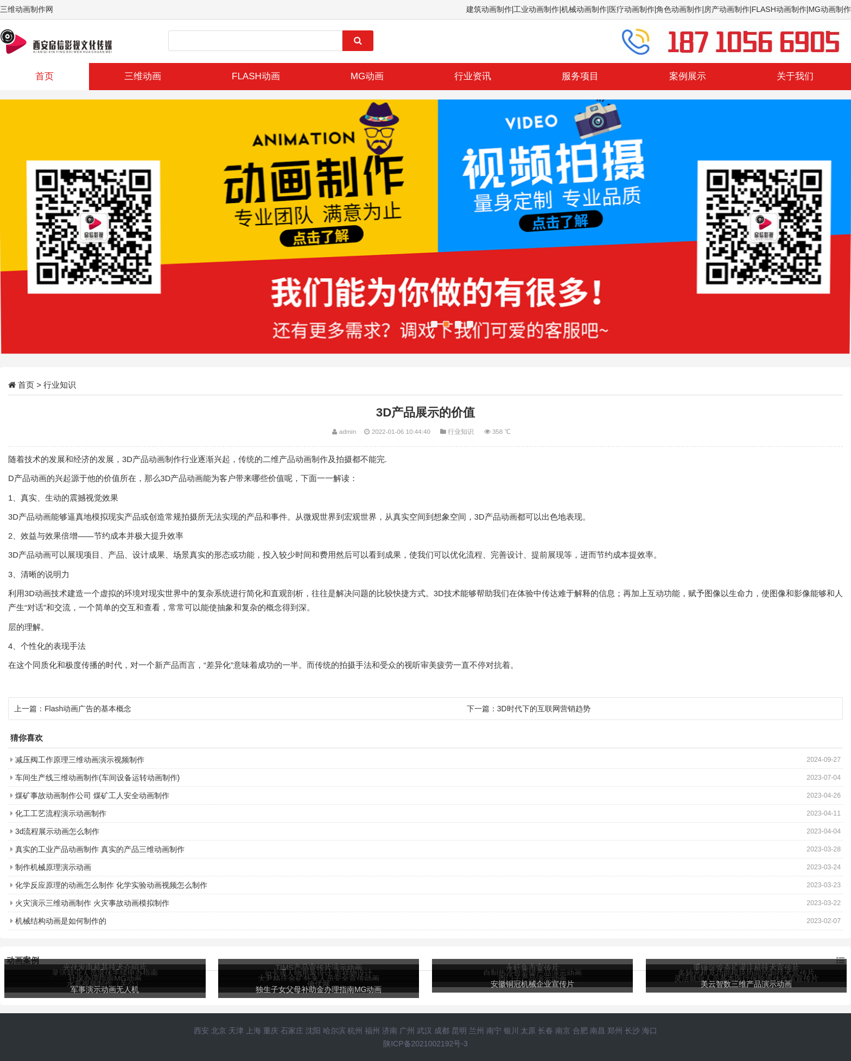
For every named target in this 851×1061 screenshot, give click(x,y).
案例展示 (687, 76)
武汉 (424, 1030)
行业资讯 (472, 76)
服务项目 (580, 76)
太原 (528, 1030)
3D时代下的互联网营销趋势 (543, 708)
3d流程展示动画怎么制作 (57, 831)
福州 (372, 1030)
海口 (649, 1030)
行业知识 (59, 384)
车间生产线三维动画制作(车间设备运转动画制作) (97, 777)
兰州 (476, 1030)
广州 (407, 1030)
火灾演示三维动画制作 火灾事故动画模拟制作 (92, 903)
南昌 (597, 1030)
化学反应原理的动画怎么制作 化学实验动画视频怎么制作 (111, 885)
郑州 (615, 1030)
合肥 (580, 1030)
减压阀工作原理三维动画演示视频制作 (79, 759)
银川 (511, 1030)
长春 (545, 1030)
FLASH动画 (256, 76)
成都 (441, 1030)
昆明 (459, 1030)
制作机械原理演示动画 (53, 867)
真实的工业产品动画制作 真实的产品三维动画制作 (100, 849)
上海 (253, 1030)
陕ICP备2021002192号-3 (425, 1043)
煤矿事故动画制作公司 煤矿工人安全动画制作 (92, 795)
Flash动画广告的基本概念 (88, 708)
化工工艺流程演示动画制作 (60, 813)
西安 (201, 1030)
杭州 (355, 1030)
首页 (44, 76)
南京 (562, 1030)
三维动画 (142, 76)
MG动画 (367, 76)
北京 (218, 1030)
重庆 (270, 1030)
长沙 (632, 1030)
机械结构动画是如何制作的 (60, 921)
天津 (236, 1030)
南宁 (493, 1030)
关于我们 (795, 76)
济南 (389, 1030)
